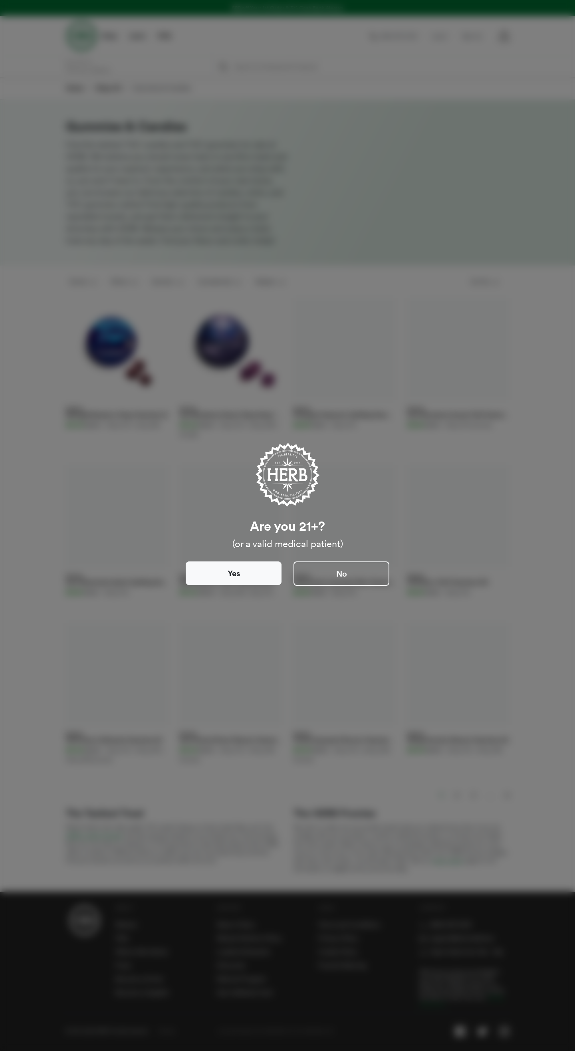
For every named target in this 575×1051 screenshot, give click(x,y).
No (341, 574)
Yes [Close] (234, 573)
